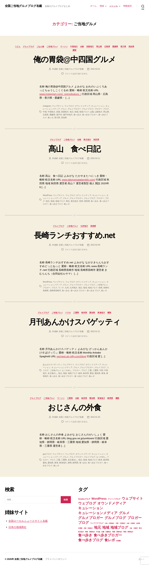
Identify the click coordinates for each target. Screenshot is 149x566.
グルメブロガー (74, 109)
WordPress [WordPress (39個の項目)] (99, 498)
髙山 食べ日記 (74, 149)
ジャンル (113, 6)
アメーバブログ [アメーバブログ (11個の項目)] (114, 499)
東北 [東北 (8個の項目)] (140, 528)
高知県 (131, 46)
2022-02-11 (95, 158)
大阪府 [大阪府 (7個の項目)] (135, 528)
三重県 (76, 313)
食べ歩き (77, 115)
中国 (45, 112)
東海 (103, 373)
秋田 (81, 201)
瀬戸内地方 (68, 115)
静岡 (70, 463)
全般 (82, 46)
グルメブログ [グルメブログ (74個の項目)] (115, 518)
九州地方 (84, 226)
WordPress (47, 195)
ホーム (93, 6)
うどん (18, 46)
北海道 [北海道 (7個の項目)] (80, 528)
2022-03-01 (95, 69)
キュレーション (97, 106)
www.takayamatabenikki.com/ (78, 179)
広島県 (107, 46)
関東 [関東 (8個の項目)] (113, 532)
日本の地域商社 (17, 527)
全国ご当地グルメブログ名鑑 (23, 5)
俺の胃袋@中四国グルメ (74, 59)
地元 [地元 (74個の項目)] (97, 527)
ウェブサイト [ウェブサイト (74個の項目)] (132, 498)
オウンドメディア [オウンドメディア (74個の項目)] (111, 503)
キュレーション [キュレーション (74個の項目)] (90, 508)
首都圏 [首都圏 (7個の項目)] (118, 540)
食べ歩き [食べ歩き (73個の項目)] (85, 535)
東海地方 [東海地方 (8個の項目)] (92, 532)
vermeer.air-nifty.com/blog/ (71, 356)
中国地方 (74, 46)
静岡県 (110, 398)
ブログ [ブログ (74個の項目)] (83, 523)
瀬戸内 (59, 115)
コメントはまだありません (76, 74)
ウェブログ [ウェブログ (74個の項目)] (87, 503)
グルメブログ (28, 46)
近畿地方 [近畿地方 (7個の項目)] (108, 532)
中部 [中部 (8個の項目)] (117, 523)
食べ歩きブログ (56, 204)
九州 (67, 288)
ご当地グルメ (52, 46)
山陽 (92, 112)
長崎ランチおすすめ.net (74, 235)
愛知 (92, 373)
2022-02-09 (95, 245)
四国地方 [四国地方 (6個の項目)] (90, 528)
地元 (71, 112)
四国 (58, 112)
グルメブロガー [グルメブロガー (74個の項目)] (90, 518)
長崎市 (106, 288)
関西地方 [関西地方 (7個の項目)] (130, 532)
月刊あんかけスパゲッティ (74, 322)
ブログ (106, 109)
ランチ (61, 288)
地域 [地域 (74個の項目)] (105, 527)
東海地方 (101, 313)
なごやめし (66, 370)
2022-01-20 (95, 417)
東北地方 (87, 140)
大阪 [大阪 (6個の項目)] (131, 528)
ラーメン (64, 46)
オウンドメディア (82, 106)
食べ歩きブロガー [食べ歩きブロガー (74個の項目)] (108, 535)
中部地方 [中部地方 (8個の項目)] (122, 523)
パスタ (68, 313)
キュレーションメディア (61, 367)
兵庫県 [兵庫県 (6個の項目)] (138, 523)
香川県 (123, 46)
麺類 (74, 50)
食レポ (50, 118)
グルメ (64, 109)
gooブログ (47, 454)
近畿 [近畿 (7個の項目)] (102, 532)
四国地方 (90, 46)
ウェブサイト (57, 106)
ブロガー (98, 109)
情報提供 (127, 6)
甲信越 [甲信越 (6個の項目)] (98, 532)
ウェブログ (69, 106)
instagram (47, 106)
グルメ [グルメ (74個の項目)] (124, 513)
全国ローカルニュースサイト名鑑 (28, 520)
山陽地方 (98, 112)
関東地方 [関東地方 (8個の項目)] (119, 532)
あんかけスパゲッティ (52, 365)
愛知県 (92, 313)
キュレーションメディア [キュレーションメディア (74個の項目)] (98, 513)
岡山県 (99, 46)
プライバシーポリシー (56, 559)
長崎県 (93, 226)
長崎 (100, 288)
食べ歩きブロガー (89, 115)
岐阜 (80, 373)
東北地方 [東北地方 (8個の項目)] (81, 532)
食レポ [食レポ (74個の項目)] (109, 540)
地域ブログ (84, 112)
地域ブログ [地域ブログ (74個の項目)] (119, 527)
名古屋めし (52, 373)
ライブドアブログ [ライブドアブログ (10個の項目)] (97, 523)
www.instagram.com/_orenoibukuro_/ (60, 94)
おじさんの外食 (74, 407)
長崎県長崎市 (55, 291)
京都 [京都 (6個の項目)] (128, 523)
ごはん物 (40, 46)
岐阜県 (84, 313)
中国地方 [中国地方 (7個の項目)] (111, 523)
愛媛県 (115, 46)
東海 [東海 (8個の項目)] (86, 532)
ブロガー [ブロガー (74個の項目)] (134, 518)
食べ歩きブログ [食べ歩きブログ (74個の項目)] (90, 540)
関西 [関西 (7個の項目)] (124, 532)
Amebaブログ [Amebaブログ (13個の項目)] (84, 499)
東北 (68, 201)
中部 (101, 370)
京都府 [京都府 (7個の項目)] (132, 523)
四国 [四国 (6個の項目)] (85, 528)
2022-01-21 (95, 331)
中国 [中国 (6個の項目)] (106, 523)
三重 (90, 370)
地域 (102, 6)
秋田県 (96, 140)
